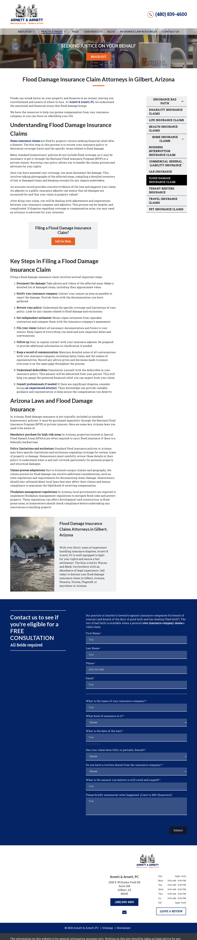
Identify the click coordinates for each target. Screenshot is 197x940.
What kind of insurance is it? (104, 716)
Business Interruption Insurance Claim (162, 151)
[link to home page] (27, 14)
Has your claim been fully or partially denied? (115, 750)
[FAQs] (75, 31)
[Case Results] (93, 31)
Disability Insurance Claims (166, 111)
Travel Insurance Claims (163, 200)
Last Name (92, 648)
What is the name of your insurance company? (115, 701)
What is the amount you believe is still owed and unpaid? (122, 780)
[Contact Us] (170, 31)
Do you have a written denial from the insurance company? (124, 765)
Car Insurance (160, 171)
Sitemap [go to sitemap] (107, 927)
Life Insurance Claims (166, 120)
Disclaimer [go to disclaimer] (124, 927)
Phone (90, 663)
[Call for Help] (63, 241)
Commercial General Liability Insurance (165, 163)
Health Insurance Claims (163, 128)
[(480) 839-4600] (124, 902)
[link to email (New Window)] (124, 912)
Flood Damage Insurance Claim (162, 180)
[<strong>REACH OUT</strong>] (98, 57)
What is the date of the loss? (104, 731)
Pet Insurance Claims (166, 209)
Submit (178, 830)
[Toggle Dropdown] (34, 32)
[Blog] (111, 31)
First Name (93, 633)
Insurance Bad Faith (164, 101)
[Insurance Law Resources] (138, 31)
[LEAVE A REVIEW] (171, 911)
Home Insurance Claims (165, 139)
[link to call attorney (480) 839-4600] (167, 14)
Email (89, 678)
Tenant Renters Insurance (161, 190)
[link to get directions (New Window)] (124, 888)
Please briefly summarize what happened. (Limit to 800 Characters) (128, 795)
